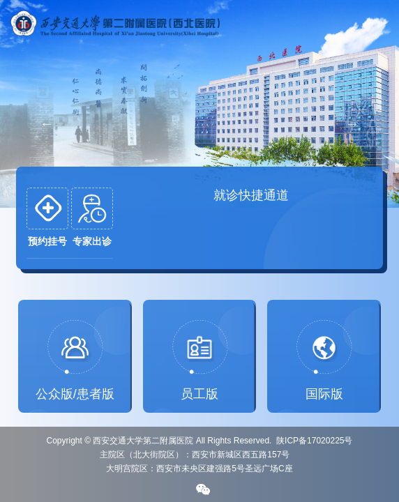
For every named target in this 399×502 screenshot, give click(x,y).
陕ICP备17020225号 (314, 441)
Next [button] (352, 123)
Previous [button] (47, 123)
